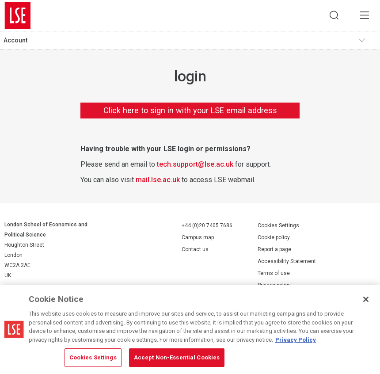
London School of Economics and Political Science (17, 15)
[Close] (366, 299)
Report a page (274, 250)
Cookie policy (274, 238)
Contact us (195, 249)
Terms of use (274, 274)
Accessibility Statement (287, 262)
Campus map (198, 237)
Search (333, 15)
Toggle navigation (367, 40)
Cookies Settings (278, 226)
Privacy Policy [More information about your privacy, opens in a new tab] (295, 339)
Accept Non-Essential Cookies (177, 357)
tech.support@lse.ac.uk (195, 164)
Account (15, 40)
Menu (364, 15)
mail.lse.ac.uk (158, 180)
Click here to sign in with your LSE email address (190, 110)
